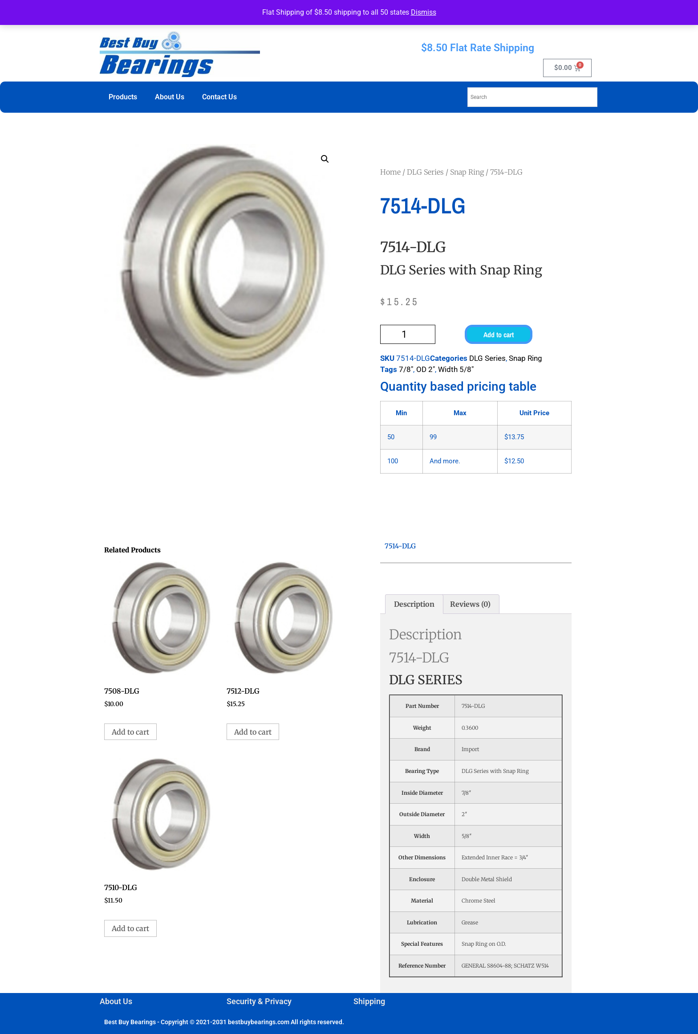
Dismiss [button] (423, 12)
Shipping (369, 1001)
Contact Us (219, 97)
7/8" (406, 369)
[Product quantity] (407, 334)
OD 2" (425, 369)
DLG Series (425, 172)
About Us (169, 97)
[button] (325, 159)
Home (390, 172)
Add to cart (498, 334)
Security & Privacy (259, 1001)
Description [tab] (414, 604)
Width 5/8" (456, 369)
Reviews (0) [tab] (470, 604)
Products (123, 97)
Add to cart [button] (130, 731)
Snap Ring (467, 172)
